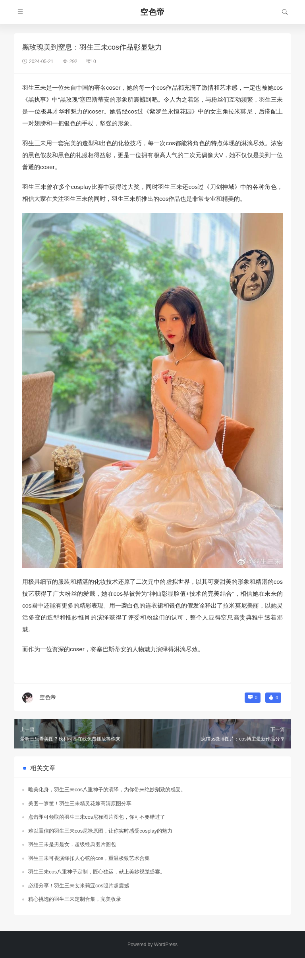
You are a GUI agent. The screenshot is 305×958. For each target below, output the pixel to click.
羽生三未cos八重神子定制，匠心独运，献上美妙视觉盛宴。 (96, 872)
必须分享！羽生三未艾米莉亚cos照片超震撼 (78, 886)
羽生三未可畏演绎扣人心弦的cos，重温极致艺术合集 (89, 858)
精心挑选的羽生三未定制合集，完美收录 (74, 899)
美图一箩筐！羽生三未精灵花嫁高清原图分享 (79, 803)
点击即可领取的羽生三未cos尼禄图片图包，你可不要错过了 (96, 817)
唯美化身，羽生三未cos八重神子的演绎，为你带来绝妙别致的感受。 (107, 790)
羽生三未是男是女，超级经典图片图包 (72, 844)
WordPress (166, 944)
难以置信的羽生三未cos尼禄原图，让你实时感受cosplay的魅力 (100, 831)
